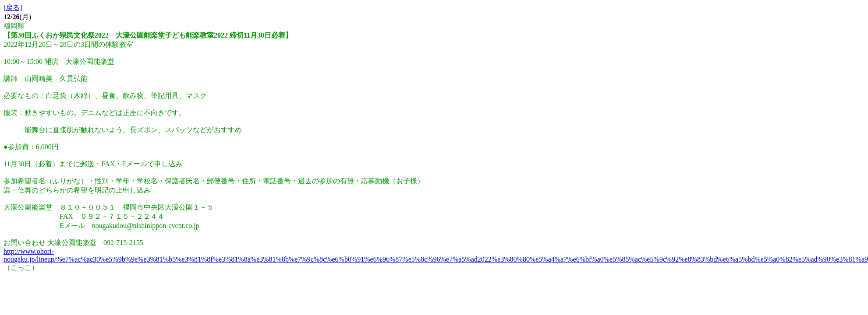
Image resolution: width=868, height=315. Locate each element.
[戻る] (13, 7)
